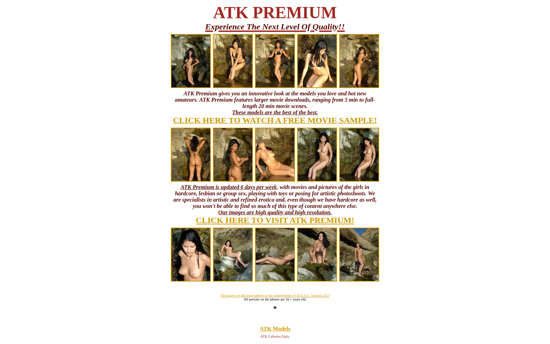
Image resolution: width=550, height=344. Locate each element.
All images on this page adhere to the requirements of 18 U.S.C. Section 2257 (274, 295)
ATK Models (275, 329)
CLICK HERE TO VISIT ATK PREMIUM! (275, 220)
